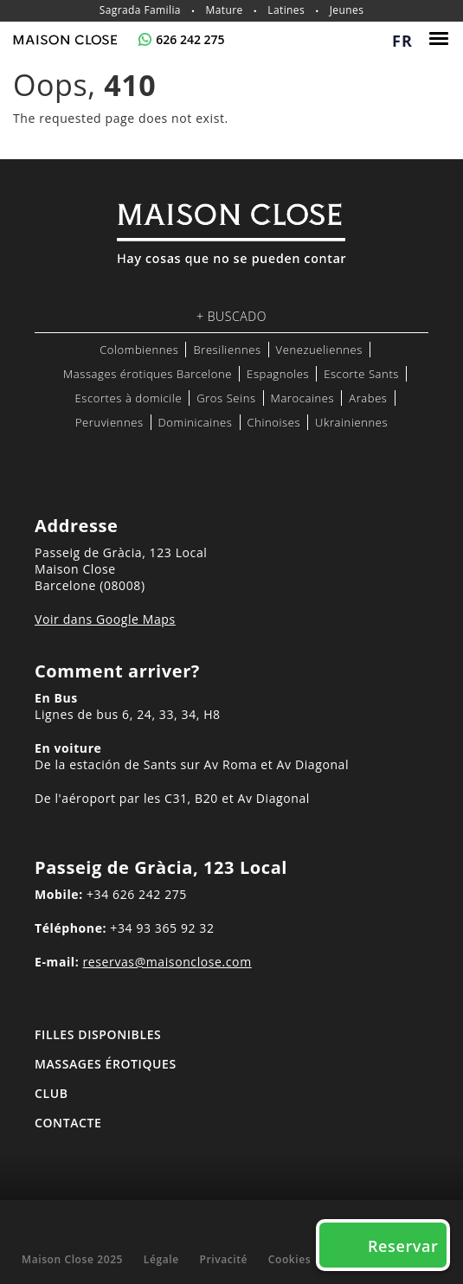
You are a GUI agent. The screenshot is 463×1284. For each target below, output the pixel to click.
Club (51, 1093)
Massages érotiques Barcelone (147, 374)
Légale (161, 1259)
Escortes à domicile (128, 398)
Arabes (368, 398)
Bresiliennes (226, 349)
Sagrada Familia (140, 10)
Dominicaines (195, 422)
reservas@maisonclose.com (167, 961)
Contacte (68, 1122)
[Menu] (441, 38)
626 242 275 (190, 39)
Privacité (223, 1259)
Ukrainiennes (351, 422)
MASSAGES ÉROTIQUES (106, 1064)
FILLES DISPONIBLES (98, 1034)
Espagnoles (278, 374)
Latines (286, 10)
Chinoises (274, 422)
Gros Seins (225, 398)
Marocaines (303, 398)
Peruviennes (109, 422)
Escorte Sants (361, 374)
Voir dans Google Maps (105, 619)
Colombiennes (139, 349)
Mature (224, 10)
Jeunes (347, 10)
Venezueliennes (319, 349)
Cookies (289, 1259)
